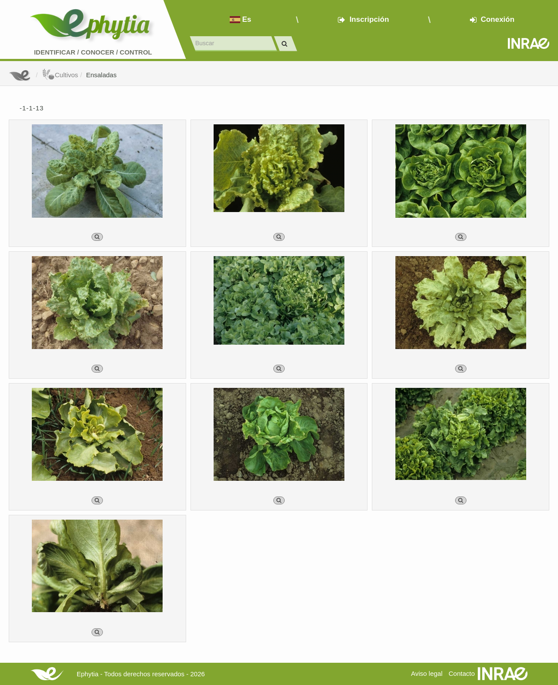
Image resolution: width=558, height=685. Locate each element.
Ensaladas (101, 75)
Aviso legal (426, 673)
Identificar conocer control (93, 52)
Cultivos (60, 75)
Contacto (462, 673)
